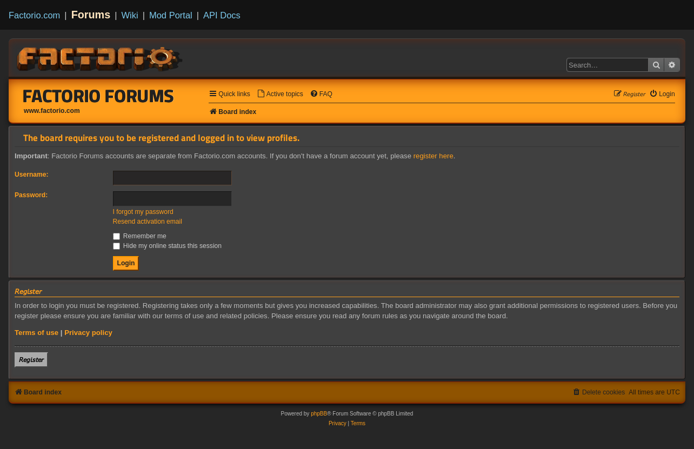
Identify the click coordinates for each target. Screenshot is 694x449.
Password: (31, 195)
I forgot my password (143, 212)
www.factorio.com (52, 111)
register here (433, 156)
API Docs (222, 15)
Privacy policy (88, 333)
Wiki (130, 15)
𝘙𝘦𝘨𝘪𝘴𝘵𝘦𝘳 (31, 360)
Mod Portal (170, 15)
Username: (32, 174)
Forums (91, 15)
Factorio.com (34, 15)
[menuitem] (280, 94)
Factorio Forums (98, 95)
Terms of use (36, 333)
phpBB (319, 414)
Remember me (139, 236)
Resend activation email (147, 221)
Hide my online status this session (167, 246)
